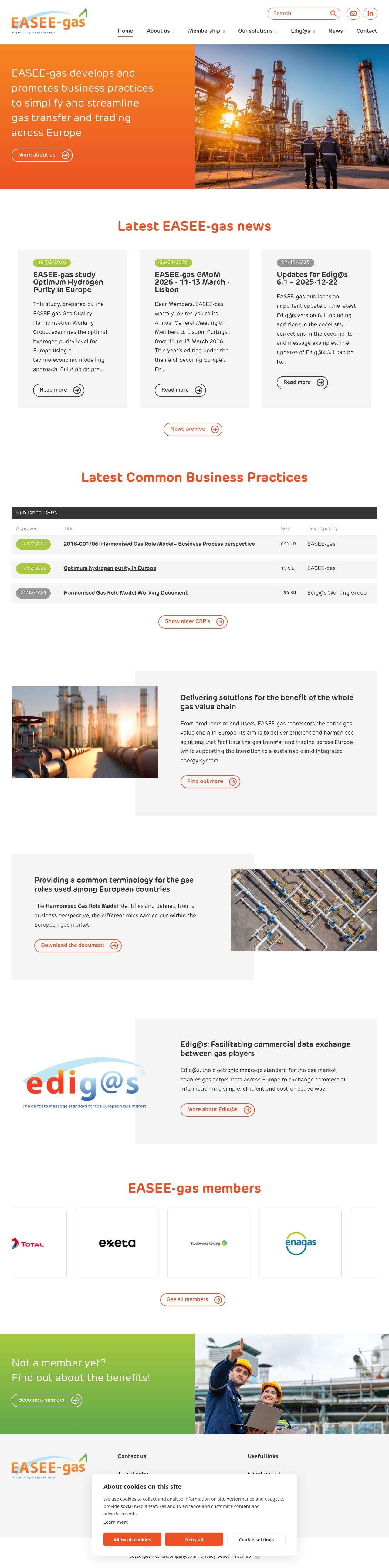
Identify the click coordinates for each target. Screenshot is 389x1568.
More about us (37, 155)
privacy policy (215, 1556)
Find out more (205, 782)
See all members (187, 1300)
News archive (187, 429)
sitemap (242, 1556)
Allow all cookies (132, 1539)
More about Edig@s (212, 1110)
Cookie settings (256, 1539)
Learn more (115, 1522)
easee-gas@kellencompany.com (164, 1556)
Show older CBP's (187, 622)
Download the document (72, 946)
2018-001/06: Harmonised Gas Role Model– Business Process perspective (159, 544)
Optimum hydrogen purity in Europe (110, 569)
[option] (291, 116)
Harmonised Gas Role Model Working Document (126, 593)
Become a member (41, 1400)
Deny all (194, 1539)
